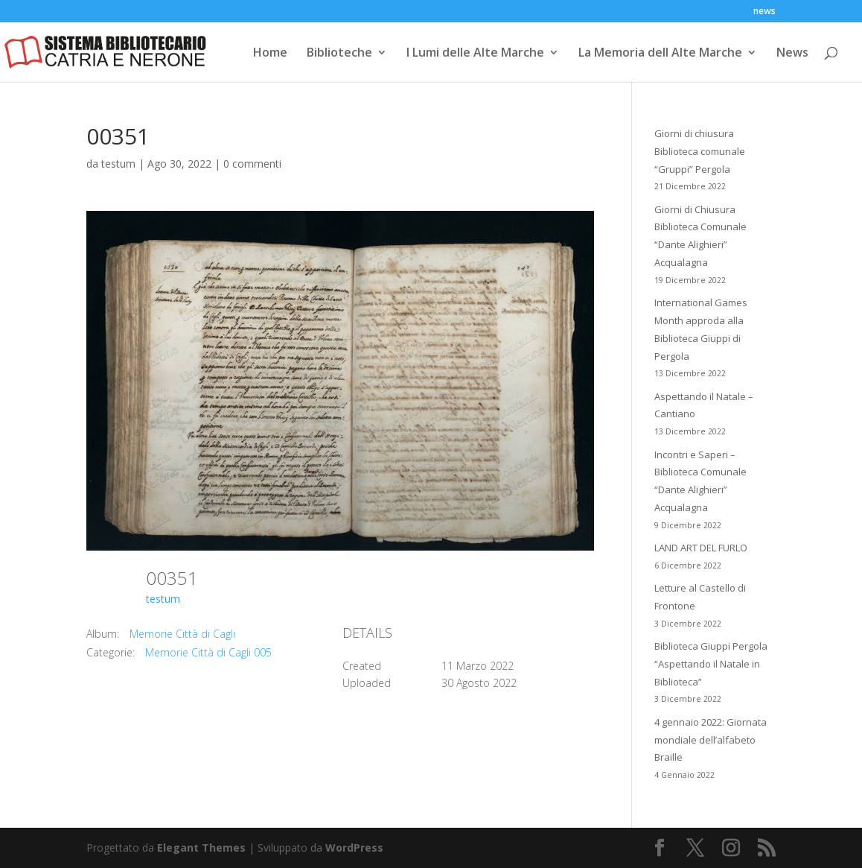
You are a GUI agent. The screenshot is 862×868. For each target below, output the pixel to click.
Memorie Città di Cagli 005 (208, 652)
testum (118, 163)
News (792, 53)
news (764, 12)
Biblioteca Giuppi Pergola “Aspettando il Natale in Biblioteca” (710, 663)
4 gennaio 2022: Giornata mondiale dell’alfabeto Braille (710, 739)
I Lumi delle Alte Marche (475, 53)
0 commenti (252, 163)
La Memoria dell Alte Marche (660, 53)
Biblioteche (339, 53)
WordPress (354, 847)
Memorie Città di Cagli (182, 634)
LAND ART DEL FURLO (700, 547)
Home (270, 53)
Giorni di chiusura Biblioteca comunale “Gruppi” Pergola (699, 151)
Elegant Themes (201, 847)
